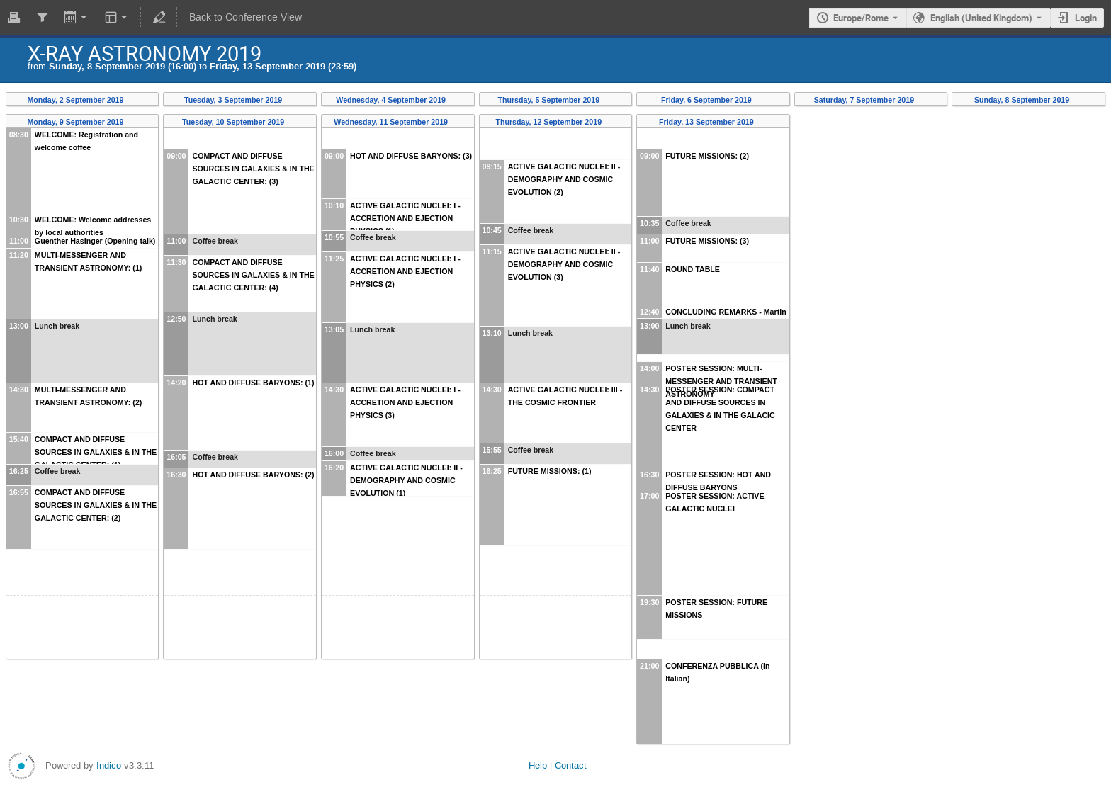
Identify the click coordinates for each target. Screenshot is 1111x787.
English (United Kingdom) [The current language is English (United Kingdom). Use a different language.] (981, 17)
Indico (108, 765)
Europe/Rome (861, 17)
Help (538, 765)
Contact (571, 765)
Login (1086, 17)
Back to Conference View (245, 17)
